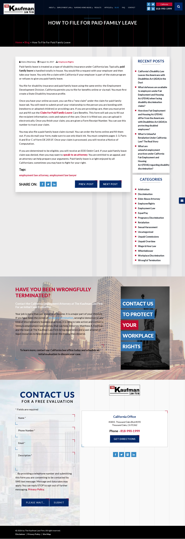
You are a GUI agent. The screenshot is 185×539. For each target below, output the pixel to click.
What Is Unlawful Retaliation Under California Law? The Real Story (152, 138)
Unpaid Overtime (146, 241)
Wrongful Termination (149, 260)
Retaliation (143, 222)
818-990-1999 (164, 8)
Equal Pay (143, 213)
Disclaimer (20, 534)
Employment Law (64, 7)
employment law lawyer (63, 175)
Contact (131, 7)
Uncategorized (145, 232)
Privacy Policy (36, 489)
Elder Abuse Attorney (149, 198)
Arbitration (143, 189)
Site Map (47, 534)
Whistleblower (145, 250)
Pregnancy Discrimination (151, 217)
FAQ (123, 7)
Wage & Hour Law (147, 246)
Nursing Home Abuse (82, 7)
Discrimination (145, 194)
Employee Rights (66, 62)
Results (97, 7)
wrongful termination (61, 317)
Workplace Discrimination (151, 255)
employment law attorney (34, 175)
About (51, 7)
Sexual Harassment (148, 227)
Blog (117, 7)
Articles (108, 7)
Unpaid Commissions (148, 236)
